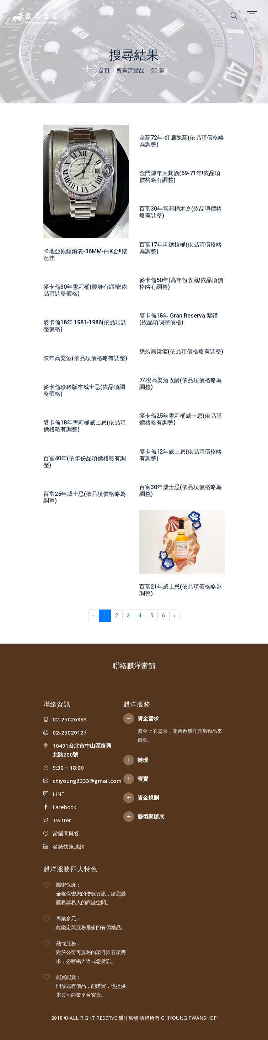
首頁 (104, 70)
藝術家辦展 (151, 816)
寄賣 (143, 778)
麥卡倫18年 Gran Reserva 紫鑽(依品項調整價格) (178, 319)
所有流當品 (130, 70)
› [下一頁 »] (174, 615)
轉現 (143, 760)
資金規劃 (148, 797)
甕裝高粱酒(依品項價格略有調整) (181, 351)
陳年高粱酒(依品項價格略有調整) (85, 358)
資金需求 (148, 718)
